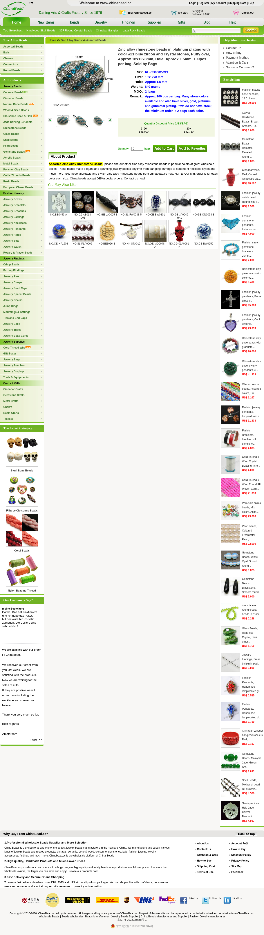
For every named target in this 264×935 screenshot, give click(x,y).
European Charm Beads (18, 187)
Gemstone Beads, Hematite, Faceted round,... (248, 148)
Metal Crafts (10, 401)
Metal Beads (11, 163)
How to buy (233, 53)
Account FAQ (239, 843)
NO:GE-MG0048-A (155, 245)
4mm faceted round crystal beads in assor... (251, 610)
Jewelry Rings (12, 234)
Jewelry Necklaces (15, 223)
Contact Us (233, 48)
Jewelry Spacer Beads (17, 294)
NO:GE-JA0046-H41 (179, 216)
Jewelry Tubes (12, 329)
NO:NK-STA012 (131, 243)
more (33, 739)
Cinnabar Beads (13, 98)
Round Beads (11, 70)
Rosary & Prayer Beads (18, 252)
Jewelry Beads (12, 86)
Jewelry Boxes (12, 199)
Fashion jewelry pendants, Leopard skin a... (252, 412)
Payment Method (237, 57)
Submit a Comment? (240, 67)
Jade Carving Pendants (18, 122)
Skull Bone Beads (22, 470)
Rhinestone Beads (14, 128)
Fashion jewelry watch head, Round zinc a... (251, 197)
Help (251, 3)
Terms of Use (205, 872)
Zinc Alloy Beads (71, 40)
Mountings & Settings (16, 312)
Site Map (236, 866)
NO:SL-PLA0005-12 (82, 245)
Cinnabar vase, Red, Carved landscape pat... (251, 174)
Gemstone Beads (16, 151)
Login (192, 3)
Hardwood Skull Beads (40, 30)
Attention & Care (237, 62)
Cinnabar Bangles (107, 30)
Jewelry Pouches (14, 365)
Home (52, 40)
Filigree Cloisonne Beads (22, 510)
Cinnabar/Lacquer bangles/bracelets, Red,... (252, 735)
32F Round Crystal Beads (75, 30)
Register (204, 3)
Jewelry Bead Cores (15, 335)
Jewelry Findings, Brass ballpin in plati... (251, 659)
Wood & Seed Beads (16, 110)
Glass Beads (11, 133)
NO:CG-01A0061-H (179, 245)
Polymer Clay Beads (16, 169)
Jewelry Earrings (13, 217)
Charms (8, 58)
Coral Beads (22, 550)
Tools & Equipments (16, 377)
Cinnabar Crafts (13, 389)
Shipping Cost (237, 3)
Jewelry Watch (12, 246)
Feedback (237, 872)
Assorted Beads (13, 46)
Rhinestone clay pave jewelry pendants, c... (251, 366)
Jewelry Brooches (14, 211)
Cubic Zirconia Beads (16, 175)
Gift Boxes (9, 353)
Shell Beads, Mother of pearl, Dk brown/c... (251, 785)
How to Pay (238, 849)
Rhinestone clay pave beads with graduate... (251, 343)
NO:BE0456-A (58, 214)
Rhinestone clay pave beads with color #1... (251, 273)
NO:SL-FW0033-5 (131, 214)
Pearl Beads (10, 145)
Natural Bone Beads (18, 104)
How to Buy (204, 860)
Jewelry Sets (11, 240)
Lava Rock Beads (134, 30)
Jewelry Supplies (14, 341)
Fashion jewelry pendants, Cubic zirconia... (251, 319)
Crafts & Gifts (11, 383)
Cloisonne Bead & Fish (20, 116)
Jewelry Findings (14, 258)
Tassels (8, 418)
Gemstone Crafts (14, 395)
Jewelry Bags (11, 359)
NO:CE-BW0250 (203, 243)
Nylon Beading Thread (22, 590)
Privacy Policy (240, 860)
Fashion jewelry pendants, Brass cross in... (251, 296)
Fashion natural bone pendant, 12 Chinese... (251, 94)
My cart (183, 12)
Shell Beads (10, 139)
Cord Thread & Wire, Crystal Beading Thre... (251, 461)
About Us (203, 843)
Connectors (10, 64)
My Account (218, 3)
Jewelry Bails (11, 323)
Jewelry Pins (11, 276)
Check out (248, 12)
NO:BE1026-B (107, 243)
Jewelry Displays (14, 371)
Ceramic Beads (15, 92)
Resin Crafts (11, 413)
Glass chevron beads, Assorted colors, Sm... (251, 389)
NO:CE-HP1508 (58, 243)
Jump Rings (10, 306)
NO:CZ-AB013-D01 (83, 216)
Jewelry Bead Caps (15, 288)
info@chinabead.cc (139, 12)
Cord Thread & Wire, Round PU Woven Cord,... (251, 484)
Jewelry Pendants (14, 228)
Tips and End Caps (15, 318)
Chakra (7, 407)
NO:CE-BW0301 (155, 214)
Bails (6, 52)
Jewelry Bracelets (14, 205)
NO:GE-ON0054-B (203, 214)
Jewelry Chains (12, 300)
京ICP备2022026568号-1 (131, 919)
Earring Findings (13, 270)
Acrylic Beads (12, 157)
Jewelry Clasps (12, 282)
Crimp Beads (11, 264)
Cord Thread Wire (17, 347)
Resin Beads (11, 181)
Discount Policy (241, 854)
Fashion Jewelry (13, 193)
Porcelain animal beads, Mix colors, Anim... (252, 507)
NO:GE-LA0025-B (107, 214)
